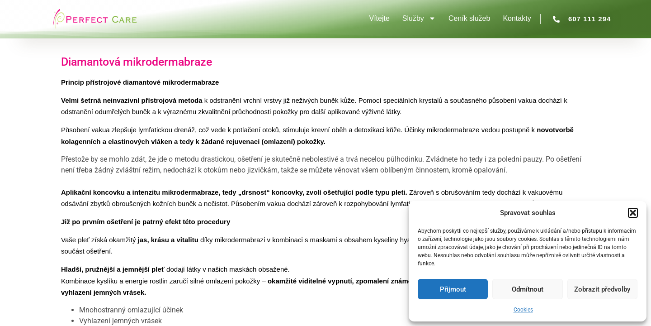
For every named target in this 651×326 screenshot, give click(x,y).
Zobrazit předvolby (602, 289)
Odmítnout (527, 289)
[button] (632, 212)
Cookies (523, 310)
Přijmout (453, 289)
